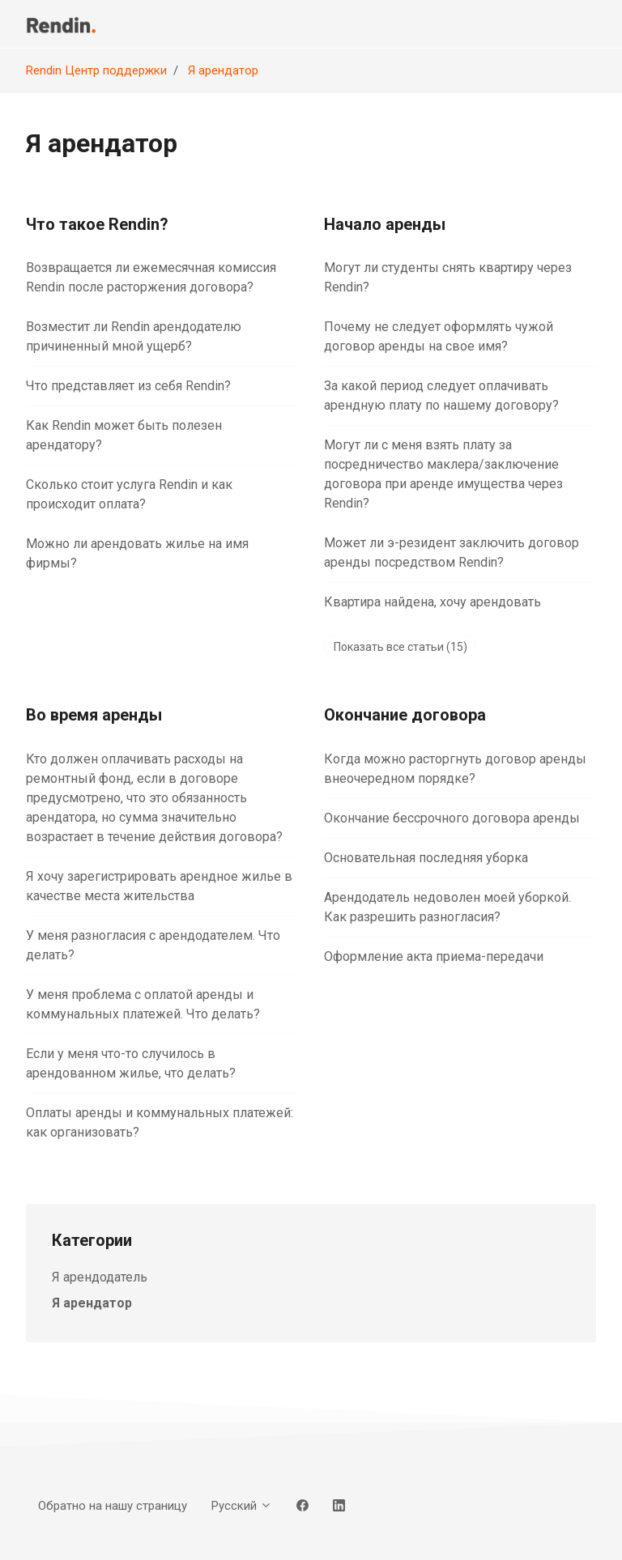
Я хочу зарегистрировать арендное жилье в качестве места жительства (159, 886)
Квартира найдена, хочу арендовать (432, 602)
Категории (92, 1240)
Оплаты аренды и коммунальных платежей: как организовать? (159, 1122)
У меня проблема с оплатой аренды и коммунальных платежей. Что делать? (143, 1004)
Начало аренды (384, 224)
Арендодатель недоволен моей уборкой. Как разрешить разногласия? (447, 907)
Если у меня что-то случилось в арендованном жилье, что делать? (131, 1063)
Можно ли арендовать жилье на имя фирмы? (137, 553)
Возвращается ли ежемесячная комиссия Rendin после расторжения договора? (151, 277)
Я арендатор (223, 70)
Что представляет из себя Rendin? (128, 385)
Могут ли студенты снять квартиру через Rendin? (448, 277)
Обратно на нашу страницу (112, 1505)
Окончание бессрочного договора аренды (452, 818)
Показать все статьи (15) (400, 646)
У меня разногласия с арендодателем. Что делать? (153, 945)
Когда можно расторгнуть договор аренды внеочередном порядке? (455, 768)
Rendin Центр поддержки (96, 70)
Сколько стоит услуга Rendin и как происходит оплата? (129, 494)
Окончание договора (405, 715)
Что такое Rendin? (97, 224)
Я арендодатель (99, 1277)
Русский (241, 1505)
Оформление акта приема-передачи (433, 956)
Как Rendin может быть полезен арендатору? (124, 435)
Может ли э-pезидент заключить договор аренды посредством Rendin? (451, 552)
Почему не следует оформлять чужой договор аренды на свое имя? (438, 336)
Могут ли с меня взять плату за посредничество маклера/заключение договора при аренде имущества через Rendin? (443, 474)
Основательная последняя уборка (426, 857)
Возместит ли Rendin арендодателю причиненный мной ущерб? (133, 336)
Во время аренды (94, 715)
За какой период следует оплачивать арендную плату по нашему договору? (441, 395)
